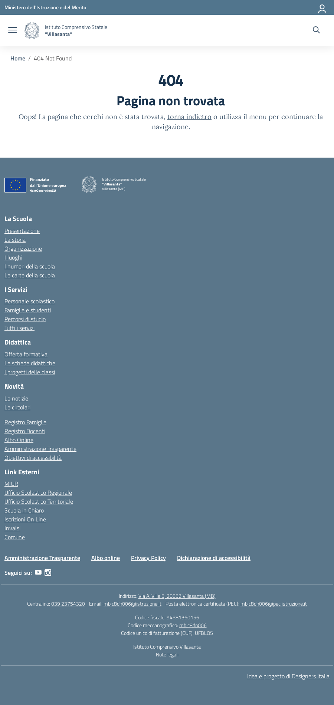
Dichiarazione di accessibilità (213, 557)
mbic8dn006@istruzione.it (132, 603)
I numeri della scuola (29, 266)
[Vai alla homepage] (31, 30)
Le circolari (17, 407)
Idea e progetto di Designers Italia (288, 676)
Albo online (105, 557)
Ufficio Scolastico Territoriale (38, 501)
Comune (14, 537)
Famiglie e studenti (27, 310)
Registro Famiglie (25, 422)
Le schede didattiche (29, 363)
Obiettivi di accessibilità (33, 457)
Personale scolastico (29, 301)
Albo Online (18, 439)
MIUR (11, 483)
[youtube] (38, 572)
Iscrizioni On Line (25, 519)
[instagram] (48, 572)
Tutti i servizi (19, 327)
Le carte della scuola (29, 275)
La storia (15, 239)
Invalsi (12, 528)
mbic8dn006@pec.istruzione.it (273, 603)
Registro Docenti (24, 430)
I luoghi (13, 257)
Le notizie (16, 398)
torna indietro (189, 116)
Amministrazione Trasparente (40, 448)
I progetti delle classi (29, 372)
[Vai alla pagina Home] (17, 58)
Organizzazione (23, 248)
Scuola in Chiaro (24, 510)
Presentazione (22, 230)
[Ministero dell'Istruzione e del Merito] (45, 7)
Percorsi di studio (25, 318)
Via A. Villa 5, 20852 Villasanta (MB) (177, 596)
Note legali (167, 654)
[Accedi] (322, 7)
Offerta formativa (26, 354)
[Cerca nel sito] (316, 31)
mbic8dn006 (193, 625)
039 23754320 (68, 603)
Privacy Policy (148, 557)
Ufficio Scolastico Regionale (38, 492)
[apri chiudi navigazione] (12, 30)
